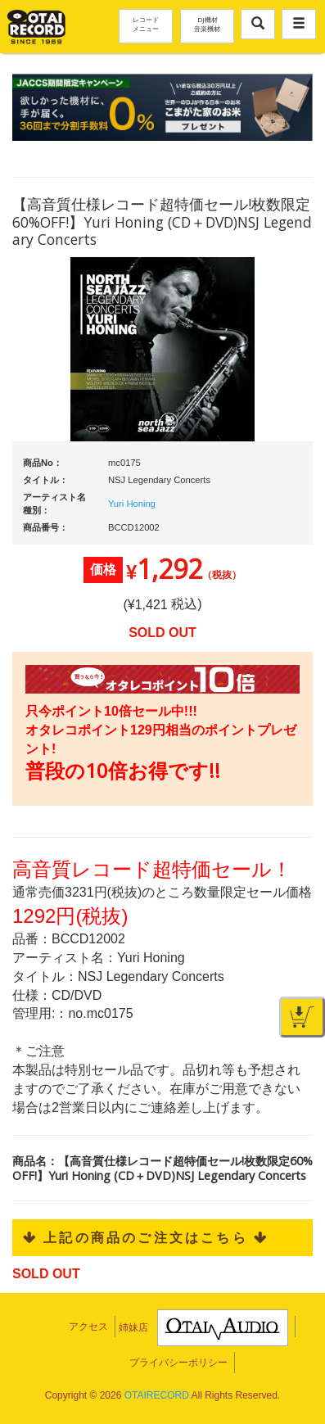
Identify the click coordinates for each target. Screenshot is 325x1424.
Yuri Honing (132, 504)
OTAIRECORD (156, 1395)
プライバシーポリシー (178, 1362)
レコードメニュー (146, 24)
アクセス (88, 1326)
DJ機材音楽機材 (207, 24)
